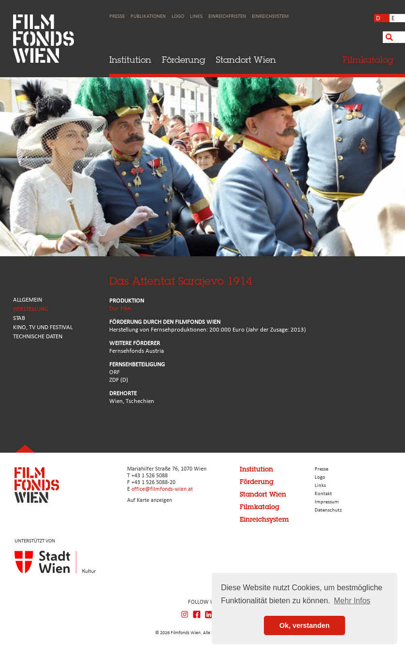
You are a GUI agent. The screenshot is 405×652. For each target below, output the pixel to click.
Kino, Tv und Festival (42, 327)
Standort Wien (246, 59)
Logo (178, 16)
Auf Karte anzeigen (149, 500)
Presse (117, 16)
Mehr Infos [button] (352, 601)
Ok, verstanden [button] (304, 625)
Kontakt (323, 494)
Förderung (183, 59)
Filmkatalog (259, 506)
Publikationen (148, 16)
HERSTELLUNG (30, 309)
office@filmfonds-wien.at (162, 489)
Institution (130, 59)
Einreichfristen (227, 16)
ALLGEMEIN (27, 300)
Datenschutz (328, 510)
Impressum (327, 502)
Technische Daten (37, 336)
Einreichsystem (270, 16)
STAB (19, 318)
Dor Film (120, 308)
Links (196, 16)
